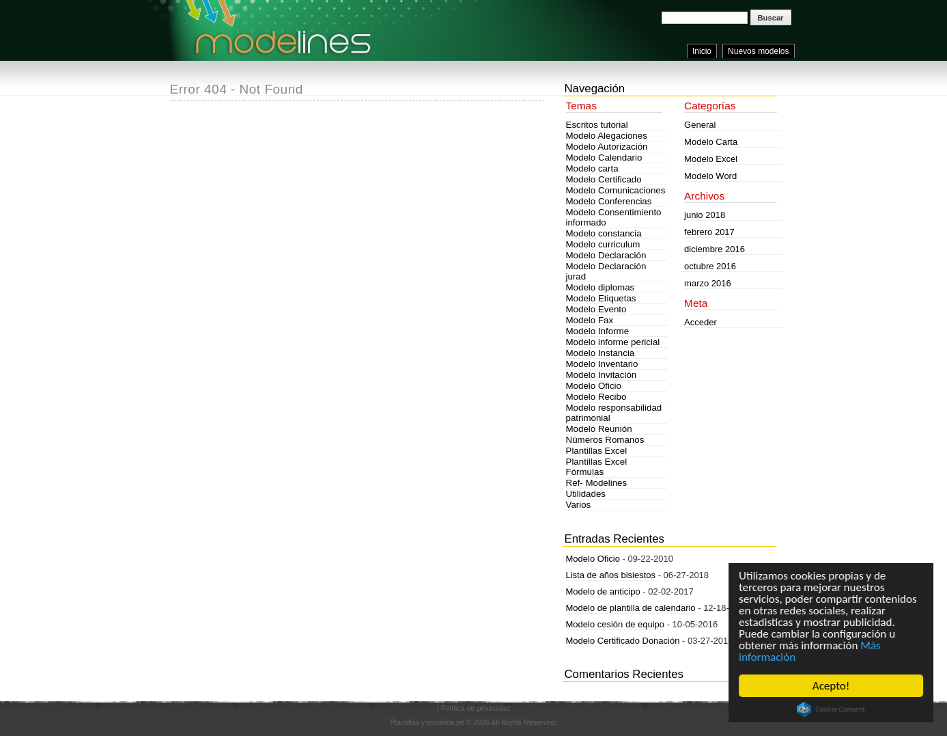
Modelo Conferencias (609, 201)
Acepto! (830, 686)
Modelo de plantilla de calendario (631, 608)
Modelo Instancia (600, 353)
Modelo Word (710, 176)
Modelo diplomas (600, 287)
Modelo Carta (710, 142)
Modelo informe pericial (613, 342)
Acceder (700, 322)
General (700, 125)
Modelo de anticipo (603, 591)
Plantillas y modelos (422, 722)
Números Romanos (605, 440)
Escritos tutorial (597, 125)
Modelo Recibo (596, 397)
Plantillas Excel (596, 451)
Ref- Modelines (596, 483)
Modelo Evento (596, 309)
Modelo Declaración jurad (606, 271)
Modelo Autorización (607, 146)
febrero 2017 (709, 232)
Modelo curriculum (603, 244)
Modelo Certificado (604, 179)
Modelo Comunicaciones (616, 190)
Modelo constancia (604, 233)
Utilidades (586, 494)
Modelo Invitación (601, 375)
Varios (578, 505)
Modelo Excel (710, 159)
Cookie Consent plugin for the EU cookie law (831, 709)
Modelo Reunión (599, 429)
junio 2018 (704, 215)
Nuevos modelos (758, 51)
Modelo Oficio (594, 386)
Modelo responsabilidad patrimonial (614, 413)
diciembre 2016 (714, 249)
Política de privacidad (475, 708)
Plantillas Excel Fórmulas (596, 466)
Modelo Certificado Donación (623, 641)
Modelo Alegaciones (606, 136)
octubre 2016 (710, 266)
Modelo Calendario (604, 157)
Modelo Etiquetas (601, 298)
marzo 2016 (707, 283)
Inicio (701, 51)
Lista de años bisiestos (611, 575)
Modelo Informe (598, 331)
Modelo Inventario (602, 364)
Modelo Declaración (606, 255)
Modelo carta (592, 168)
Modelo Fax (590, 320)
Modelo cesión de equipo (615, 624)
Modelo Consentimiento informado (614, 217)
